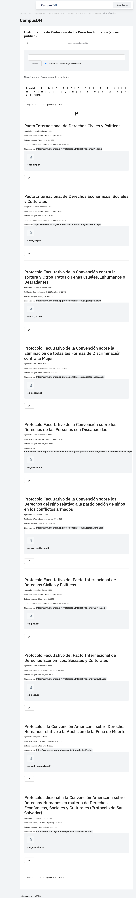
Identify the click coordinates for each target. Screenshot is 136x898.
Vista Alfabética (92, 13)
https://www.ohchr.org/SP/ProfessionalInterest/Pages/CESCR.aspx (50, 219)
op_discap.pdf (17, 448)
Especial (13, 86)
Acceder (122, 5)
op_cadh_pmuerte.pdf (21, 747)
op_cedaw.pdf (17, 377)
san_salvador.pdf (19, 823)
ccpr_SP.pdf (16, 159)
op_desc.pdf (16, 676)
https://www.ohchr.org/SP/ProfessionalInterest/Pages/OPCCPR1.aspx (54, 589)
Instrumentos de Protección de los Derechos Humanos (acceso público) (57, 13)
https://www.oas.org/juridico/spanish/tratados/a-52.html (47, 807)
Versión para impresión (69, 39)
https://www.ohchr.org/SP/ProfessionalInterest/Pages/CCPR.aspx (52, 144)
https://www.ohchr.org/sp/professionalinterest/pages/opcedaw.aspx (53, 362)
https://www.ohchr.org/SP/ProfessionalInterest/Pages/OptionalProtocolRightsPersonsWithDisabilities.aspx (73, 433)
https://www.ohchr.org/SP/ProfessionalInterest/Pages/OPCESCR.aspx (54, 660)
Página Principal (8, 13)
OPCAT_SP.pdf (17, 306)
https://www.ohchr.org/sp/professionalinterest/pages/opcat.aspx (51, 290)
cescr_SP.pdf (17, 235)
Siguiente (32, 99)
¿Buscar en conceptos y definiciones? (44, 61)
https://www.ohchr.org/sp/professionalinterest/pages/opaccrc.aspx (52, 509)
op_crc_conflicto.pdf (21, 529)
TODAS (110, 90)
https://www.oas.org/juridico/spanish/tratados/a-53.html (47, 731)
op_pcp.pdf (16, 605)
